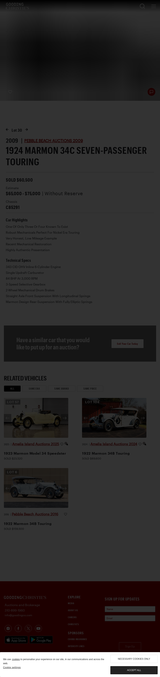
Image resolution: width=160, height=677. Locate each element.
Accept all (134, 670)
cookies (16, 659)
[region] (80, 664)
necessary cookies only (134, 659)
